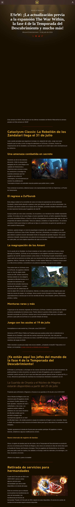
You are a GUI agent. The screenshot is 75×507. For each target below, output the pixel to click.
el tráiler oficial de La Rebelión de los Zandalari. (35, 273)
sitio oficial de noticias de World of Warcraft (33, 438)
